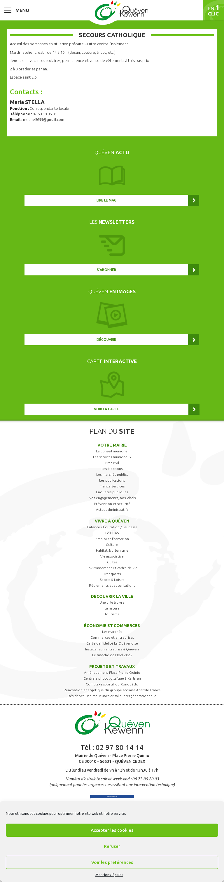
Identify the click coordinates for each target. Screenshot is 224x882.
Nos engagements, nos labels (112, 498)
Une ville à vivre (112, 602)
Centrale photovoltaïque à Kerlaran (112, 678)
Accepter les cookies (112, 830)
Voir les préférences (112, 862)
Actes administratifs (112, 509)
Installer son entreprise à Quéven (112, 649)
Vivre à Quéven (112, 521)
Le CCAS (112, 533)
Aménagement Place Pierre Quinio (112, 672)
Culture (112, 544)
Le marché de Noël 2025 (112, 655)
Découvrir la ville (112, 596)
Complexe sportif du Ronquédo (112, 684)
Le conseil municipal (112, 451)
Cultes (112, 562)
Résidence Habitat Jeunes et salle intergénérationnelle (112, 696)
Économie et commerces (112, 625)
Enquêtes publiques (112, 492)
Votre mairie (112, 445)
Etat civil (112, 463)
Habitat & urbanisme (112, 550)
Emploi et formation (112, 539)
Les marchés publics (112, 474)
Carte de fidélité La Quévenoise (112, 643)
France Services (112, 486)
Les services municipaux (112, 457)
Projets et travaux (112, 666)
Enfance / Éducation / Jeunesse (112, 527)
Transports (112, 574)
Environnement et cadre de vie (112, 568)
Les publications (112, 480)
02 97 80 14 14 (120, 747)
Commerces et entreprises (112, 637)
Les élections (112, 468)
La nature (112, 608)
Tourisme (112, 614)
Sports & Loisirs (112, 579)
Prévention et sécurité (112, 504)
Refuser (112, 846)
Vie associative (112, 556)
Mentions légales (109, 875)
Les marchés (112, 631)
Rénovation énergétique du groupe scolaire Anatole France (112, 690)
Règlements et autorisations (112, 585)
